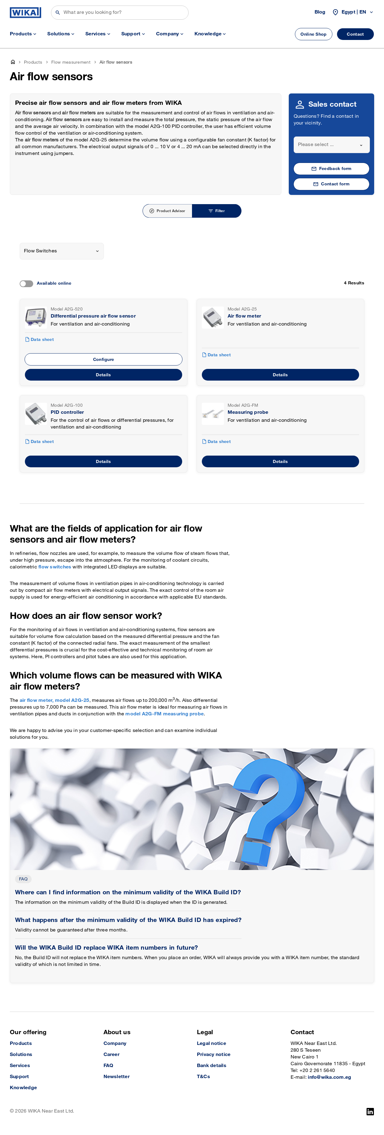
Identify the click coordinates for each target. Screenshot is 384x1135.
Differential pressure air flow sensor (93, 316)
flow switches (54, 567)
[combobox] (332, 144)
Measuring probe (248, 412)
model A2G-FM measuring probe (164, 714)
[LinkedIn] (370, 1111)
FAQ (23, 879)
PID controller (67, 412)
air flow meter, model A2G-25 (54, 700)
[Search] (120, 13)
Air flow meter (244, 316)
